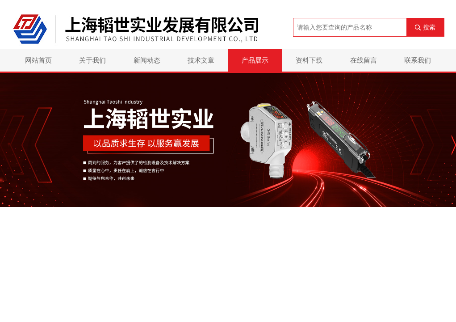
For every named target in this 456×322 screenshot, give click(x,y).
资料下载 (309, 60)
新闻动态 (147, 60)
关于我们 (92, 60)
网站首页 (38, 60)
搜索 (429, 27)
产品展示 (255, 60)
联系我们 (417, 60)
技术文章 (201, 60)
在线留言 (363, 60)
